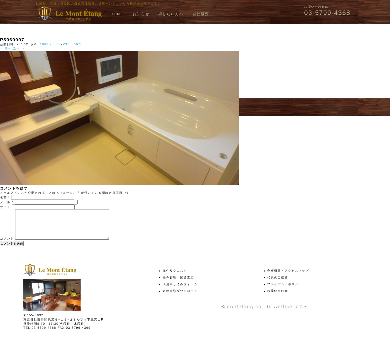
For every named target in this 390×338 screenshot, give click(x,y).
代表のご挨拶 (277, 283)
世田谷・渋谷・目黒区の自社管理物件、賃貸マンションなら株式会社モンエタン (98, 3)
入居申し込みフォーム (180, 290)
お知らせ (141, 14)
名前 (5, 197)
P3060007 (71, 44)
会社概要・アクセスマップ (288, 276)
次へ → (19, 48)
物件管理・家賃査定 (178, 283)
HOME (117, 14)
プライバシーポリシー (284, 290)
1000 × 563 (50, 44)
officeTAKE (292, 313)
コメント (7, 244)
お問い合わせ (277, 297)
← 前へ (6, 48)
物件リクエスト (175, 276)
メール (6, 202)
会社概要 (200, 14)
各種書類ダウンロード (180, 297)
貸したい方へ (171, 14)
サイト (5, 207)
